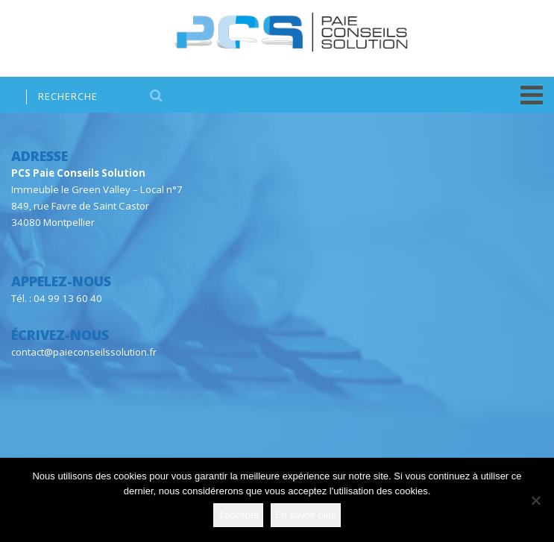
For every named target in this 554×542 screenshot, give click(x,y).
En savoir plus (305, 514)
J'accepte (238, 514)
